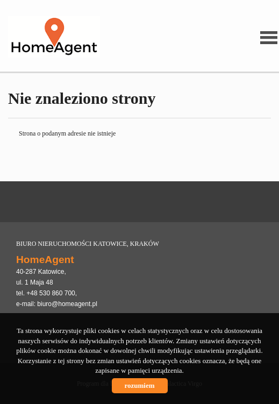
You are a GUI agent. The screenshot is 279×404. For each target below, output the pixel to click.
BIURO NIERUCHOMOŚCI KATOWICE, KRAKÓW (87, 243)
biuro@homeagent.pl (67, 304)
